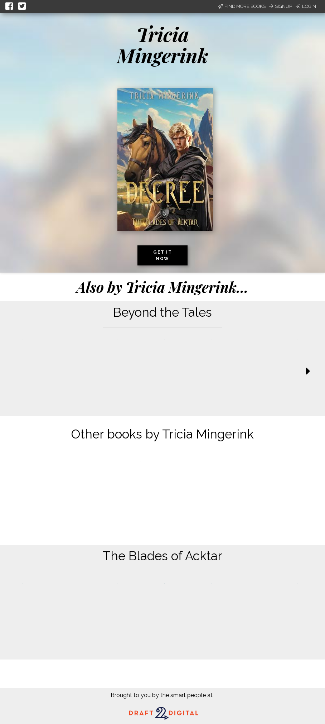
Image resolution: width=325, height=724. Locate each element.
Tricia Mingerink (162, 44)
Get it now (162, 255)
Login (306, 6)
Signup (280, 6)
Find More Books (242, 6)
